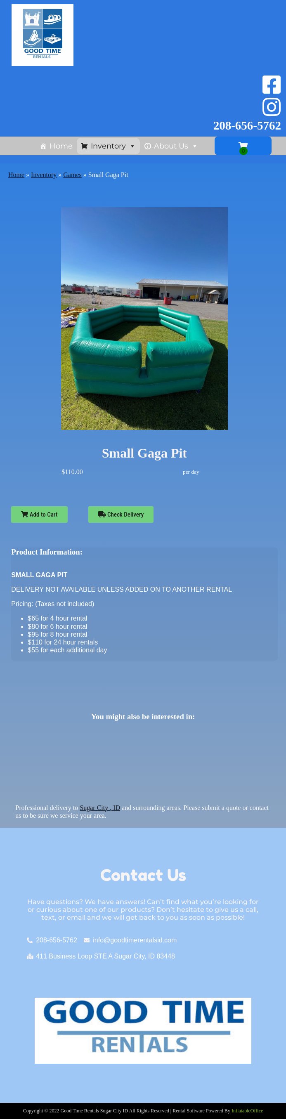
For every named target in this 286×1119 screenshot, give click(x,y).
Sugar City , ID (100, 807)
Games (72, 174)
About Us (176, 146)
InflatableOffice (247, 1111)
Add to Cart (39, 514)
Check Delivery (121, 514)
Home (61, 146)
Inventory (113, 146)
